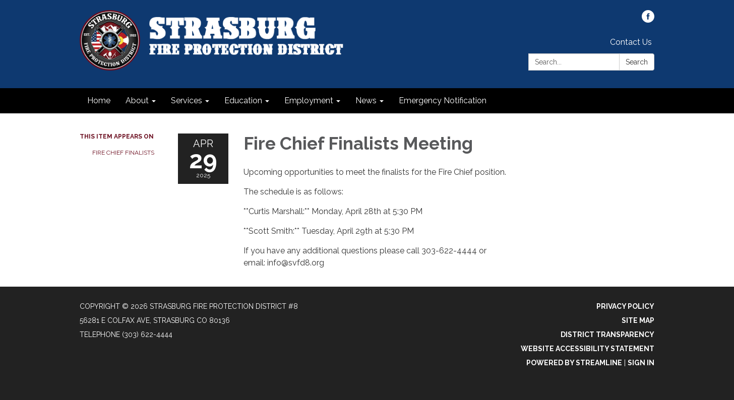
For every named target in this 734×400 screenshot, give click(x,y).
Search (637, 62)
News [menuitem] (366, 100)
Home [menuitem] (98, 100)
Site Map (638, 320)
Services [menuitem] (186, 100)
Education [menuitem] (243, 100)
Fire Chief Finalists (123, 152)
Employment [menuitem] (308, 100)
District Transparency (607, 334)
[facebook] (648, 20)
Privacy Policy (625, 306)
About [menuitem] (137, 100)
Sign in (641, 363)
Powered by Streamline (574, 363)
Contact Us (631, 42)
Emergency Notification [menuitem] (442, 100)
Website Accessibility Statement (587, 349)
